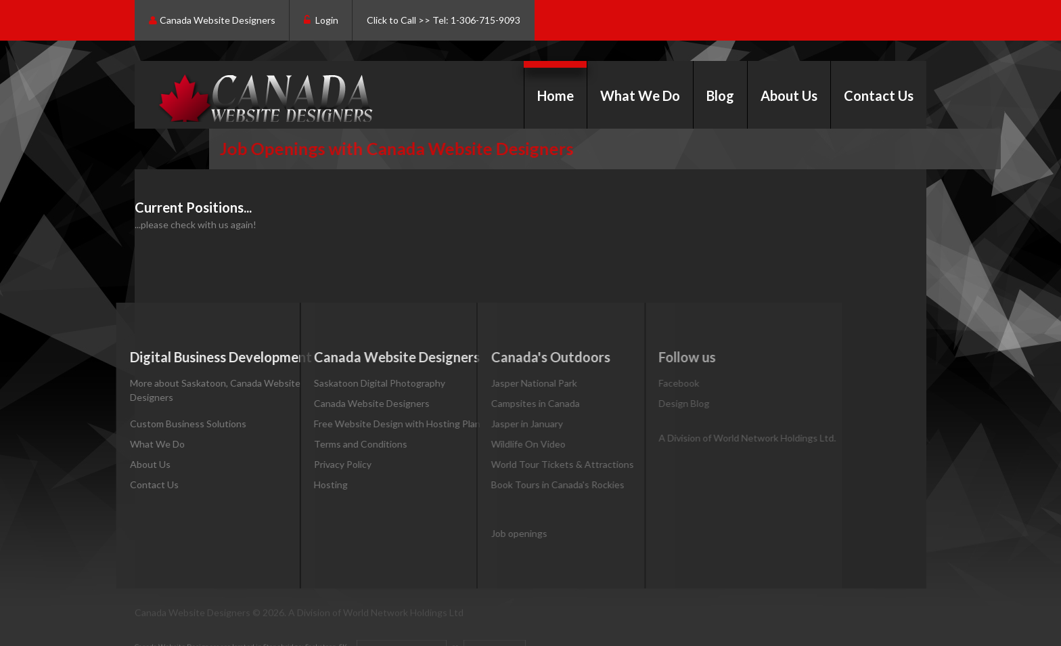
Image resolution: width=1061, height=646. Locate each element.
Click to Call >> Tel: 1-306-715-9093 (443, 20)
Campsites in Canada (505, 403)
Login (321, 20)
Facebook (638, 383)
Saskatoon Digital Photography (358, 383)
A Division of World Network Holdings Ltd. (707, 438)
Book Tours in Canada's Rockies (527, 484)
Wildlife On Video (498, 444)
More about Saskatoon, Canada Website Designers (200, 390)
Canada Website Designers (212, 20)
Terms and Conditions (339, 444)
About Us (789, 95)
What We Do (640, 95)
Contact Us (878, 95)
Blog (720, 95)
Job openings (489, 533)
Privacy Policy (322, 464)
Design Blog (643, 403)
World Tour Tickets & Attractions (532, 464)
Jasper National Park (504, 383)
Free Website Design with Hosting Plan (376, 423)
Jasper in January (497, 423)
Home (555, 95)
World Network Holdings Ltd (403, 615)
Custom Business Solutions (173, 423)
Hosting (310, 484)
